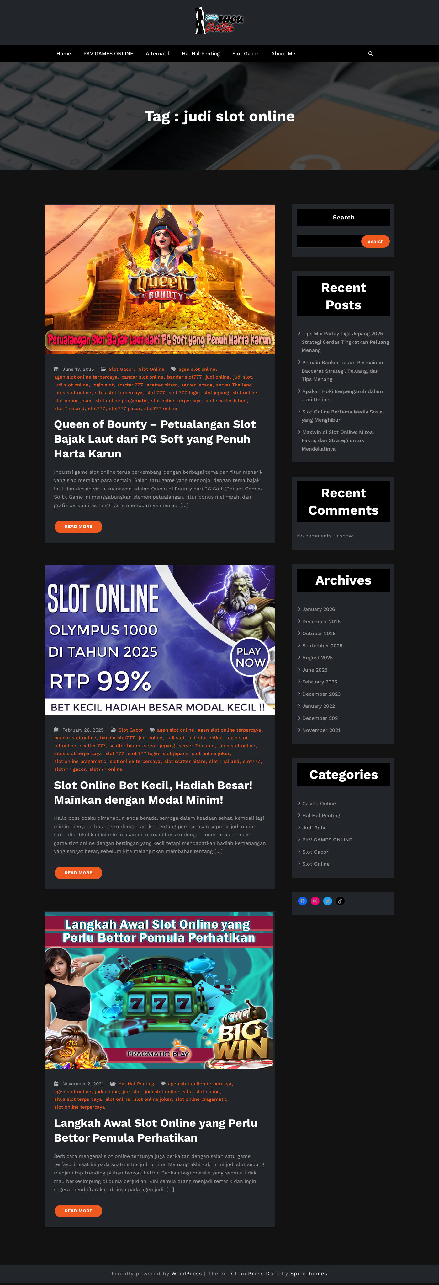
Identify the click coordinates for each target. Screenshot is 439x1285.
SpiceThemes (309, 1276)
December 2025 (321, 621)
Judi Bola (313, 828)
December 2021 (321, 718)
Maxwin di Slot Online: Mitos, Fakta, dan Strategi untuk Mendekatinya (338, 440)
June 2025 (314, 670)
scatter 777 (130, 385)
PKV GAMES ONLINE (108, 54)
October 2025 (319, 633)
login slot (103, 385)
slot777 (96, 408)
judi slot (242, 377)
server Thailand (234, 385)
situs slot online (72, 393)
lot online (65, 746)
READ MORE (79, 527)
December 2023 (321, 694)
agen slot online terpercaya (86, 377)
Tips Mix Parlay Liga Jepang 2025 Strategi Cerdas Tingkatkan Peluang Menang (345, 342)
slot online (245, 393)
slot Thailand (69, 408)
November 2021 (321, 730)
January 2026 (318, 609)
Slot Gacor (245, 54)
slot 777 (155, 393)
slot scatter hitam (226, 400)
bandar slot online (142, 377)
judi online (218, 377)
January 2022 (318, 706)
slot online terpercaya (176, 400)
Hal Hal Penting (201, 54)
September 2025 (322, 646)
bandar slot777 (184, 377)
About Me (283, 54)
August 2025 (317, 658)
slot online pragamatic (121, 400)
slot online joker (73, 400)
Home (63, 54)
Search (343, 217)
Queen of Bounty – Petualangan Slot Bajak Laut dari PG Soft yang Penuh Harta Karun (155, 439)
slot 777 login (184, 393)
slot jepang (216, 393)
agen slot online (196, 369)
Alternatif (157, 54)
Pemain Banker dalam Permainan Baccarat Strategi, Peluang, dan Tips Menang (342, 370)
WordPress (187, 1276)
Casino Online (319, 804)
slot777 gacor (124, 408)
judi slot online (71, 385)
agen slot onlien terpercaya (199, 1085)
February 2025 (319, 682)
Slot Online (151, 369)
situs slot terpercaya (119, 393)
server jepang (196, 385)
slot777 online (160, 408)
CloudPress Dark (255, 1276)
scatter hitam (162, 385)
